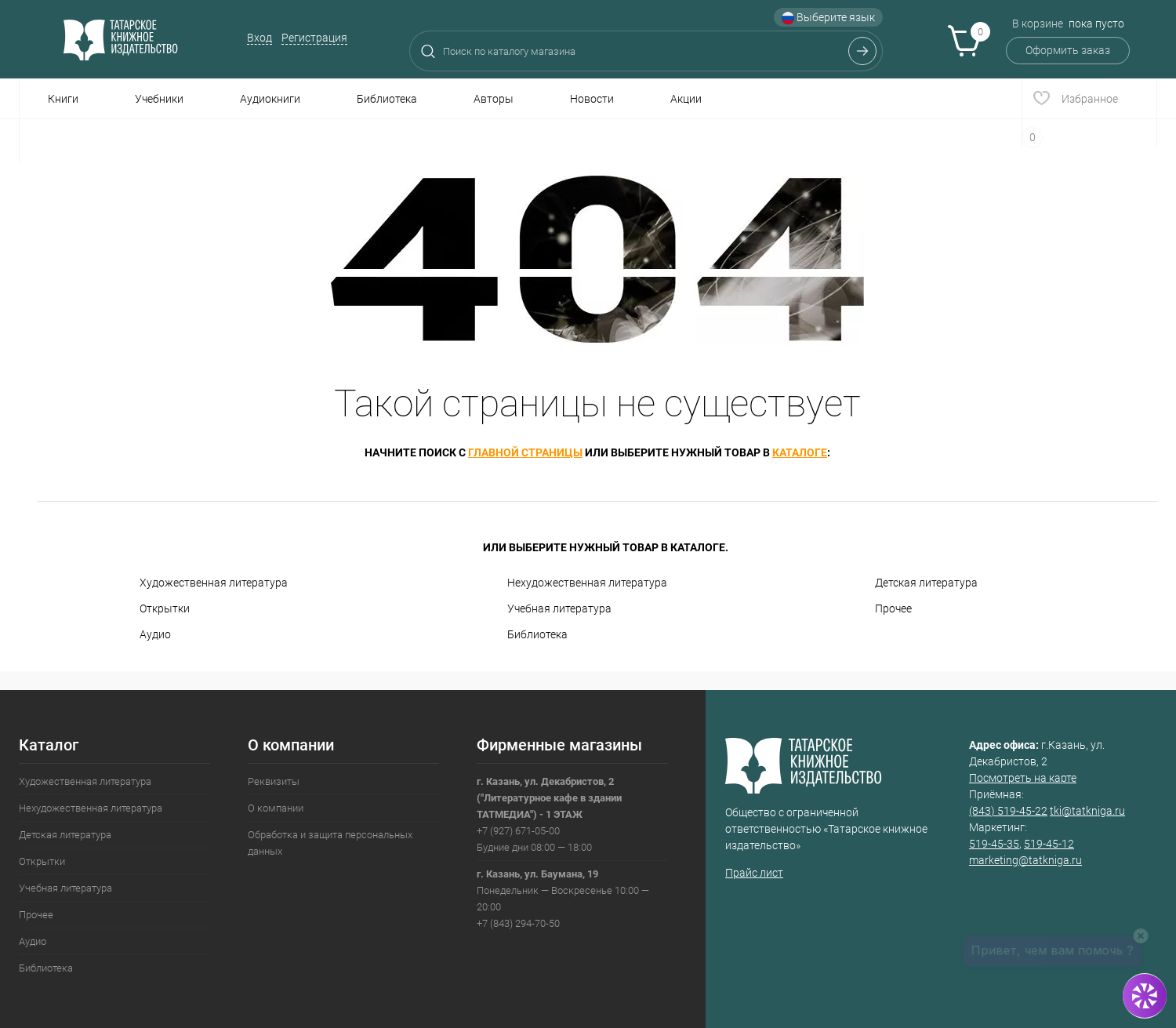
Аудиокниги (270, 99)
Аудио (155, 634)
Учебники (159, 99)
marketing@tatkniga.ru (1025, 860)
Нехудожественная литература (587, 582)
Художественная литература (214, 582)
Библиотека (387, 99)
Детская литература (926, 582)
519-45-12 (1049, 843)
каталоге (799, 452)
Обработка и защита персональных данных (330, 843)
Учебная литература (559, 608)
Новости (592, 99)
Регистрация (314, 37)
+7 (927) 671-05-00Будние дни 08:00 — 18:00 (549, 814)
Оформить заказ (1067, 50)
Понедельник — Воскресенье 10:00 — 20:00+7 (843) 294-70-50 (563, 898)
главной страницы (525, 452)
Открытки (165, 608)
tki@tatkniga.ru (1087, 811)
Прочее (893, 608)
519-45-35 (994, 843)
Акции (686, 99)
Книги (63, 99)
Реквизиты (273, 781)
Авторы (494, 99)
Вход (259, 37)
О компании (275, 808)
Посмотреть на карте (1022, 778)
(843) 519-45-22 (1008, 811)
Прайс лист (754, 872)
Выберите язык (828, 17)
